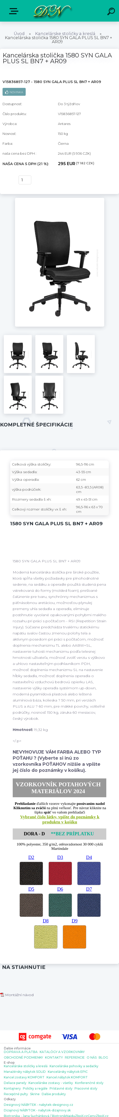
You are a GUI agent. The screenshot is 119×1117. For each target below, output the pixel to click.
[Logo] (52, 11)
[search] (111, 12)
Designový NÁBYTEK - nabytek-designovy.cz (38, 1104)
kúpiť (8, 180)
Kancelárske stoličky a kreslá (65, 33)
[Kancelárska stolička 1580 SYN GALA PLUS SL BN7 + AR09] (59, 199)
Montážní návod (17, 995)
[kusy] (25, 179)
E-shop (15, 11)
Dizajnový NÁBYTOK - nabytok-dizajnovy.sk (37, 1110)
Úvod (19, 33)
